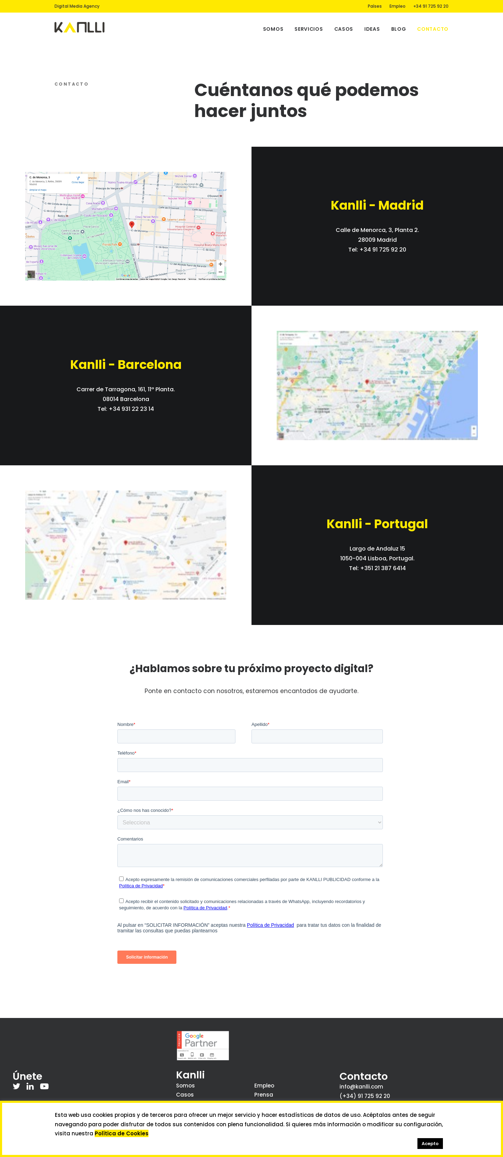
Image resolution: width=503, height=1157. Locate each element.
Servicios (308, 29)
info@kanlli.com (361, 1086)
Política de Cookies (121, 1133)
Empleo (397, 6)
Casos (343, 29)
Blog (398, 29)
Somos (273, 29)
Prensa (263, 1094)
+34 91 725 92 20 (431, 6)
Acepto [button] (430, 1143)
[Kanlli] (79, 27)
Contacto (433, 29)
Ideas (372, 29)
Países (375, 6)
